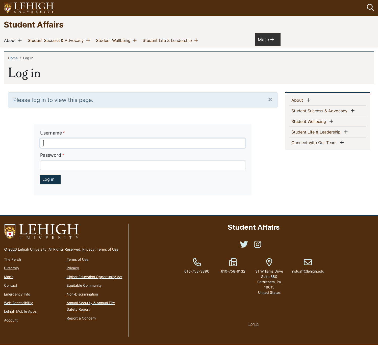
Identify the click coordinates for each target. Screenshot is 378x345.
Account (11, 320)
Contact (10, 285)
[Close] (270, 99)
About (11, 40)
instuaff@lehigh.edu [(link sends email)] (307, 266)
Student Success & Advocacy (57, 40)
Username (51, 133)
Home (13, 58)
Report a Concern (81, 318)
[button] (369, 8)
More (266, 39)
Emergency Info (17, 294)
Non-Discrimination (82, 294)
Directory (11, 268)
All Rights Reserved (64, 249)
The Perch (12, 259)
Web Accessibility (18, 302)
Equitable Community (84, 285)
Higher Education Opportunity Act (94, 276)
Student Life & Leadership (168, 40)
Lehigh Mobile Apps (20, 311)
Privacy (88, 249)
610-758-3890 (196, 271)
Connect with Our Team (315, 142)
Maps (8, 276)
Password (50, 155)
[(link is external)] (244, 246)
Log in (253, 324)
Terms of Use (107, 249)
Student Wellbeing (114, 40)
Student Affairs (34, 24)
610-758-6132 (233, 271)
